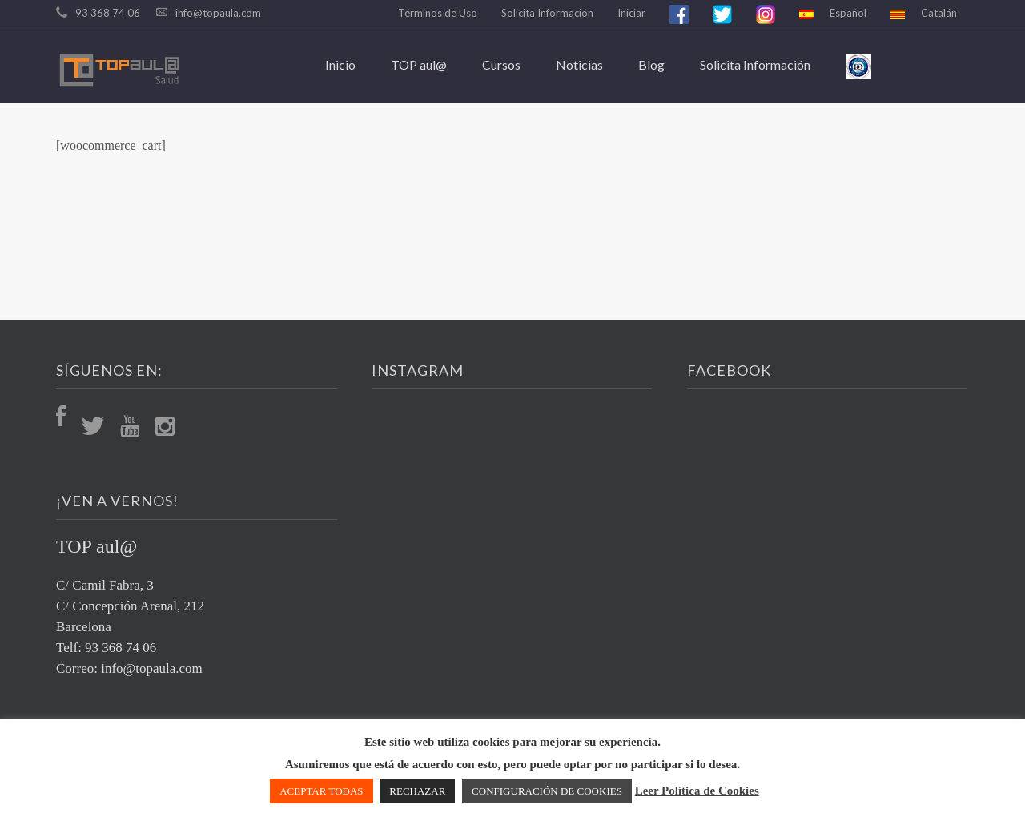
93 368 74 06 (107, 12)
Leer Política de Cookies (697, 790)
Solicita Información (547, 12)
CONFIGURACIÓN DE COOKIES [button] (547, 791)
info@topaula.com (218, 12)
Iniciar (631, 12)
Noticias (579, 64)
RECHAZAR (417, 791)
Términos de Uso (437, 12)
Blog (651, 64)
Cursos (501, 64)
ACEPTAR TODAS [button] (321, 791)
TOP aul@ (419, 64)
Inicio (340, 64)
